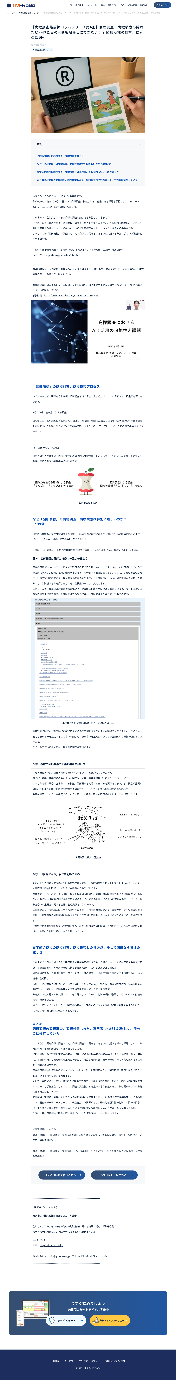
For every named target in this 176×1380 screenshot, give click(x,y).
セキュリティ (92, 5)
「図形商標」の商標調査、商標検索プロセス (60, 156)
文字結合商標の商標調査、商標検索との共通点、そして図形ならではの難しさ (78, 172)
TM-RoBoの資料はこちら (61, 1175)
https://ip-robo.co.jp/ (51, 1245)
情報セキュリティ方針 (115, 1361)
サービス (69, 5)
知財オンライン (97, 284)
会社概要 (55, 1361)
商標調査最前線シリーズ (29, 13)
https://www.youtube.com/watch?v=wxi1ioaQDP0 (71, 295)
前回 (93, 420)
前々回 (85, 420)
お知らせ (144, 5)
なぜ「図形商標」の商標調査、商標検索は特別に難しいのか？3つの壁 (74, 163)
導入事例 (79, 5)
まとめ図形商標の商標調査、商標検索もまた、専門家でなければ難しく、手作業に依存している (87, 180)
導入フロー (113, 5)
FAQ (122, 5)
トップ (12, 13)
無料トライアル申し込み (112, 1320)
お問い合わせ (162, 4)
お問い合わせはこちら (113, 1175)
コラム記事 (132, 5)
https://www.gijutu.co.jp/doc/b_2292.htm (56, 255)
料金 (103, 5)
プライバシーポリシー (89, 1361)
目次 (39, 144)
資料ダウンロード (67, 1320)
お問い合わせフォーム (90, 1256)
